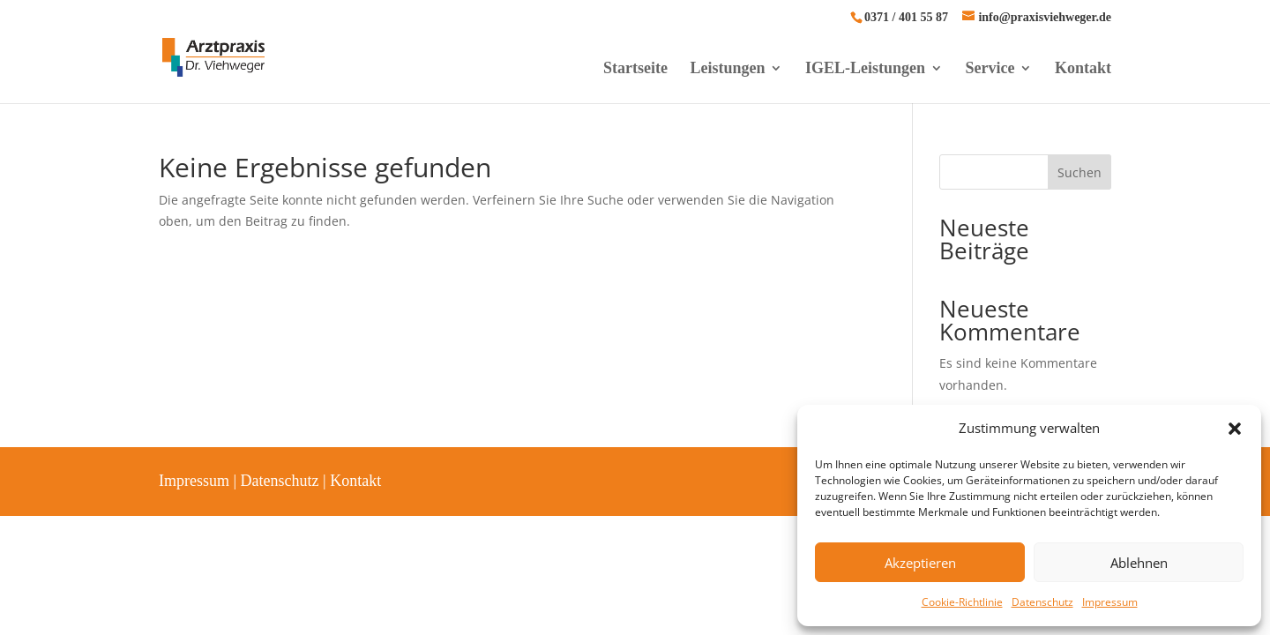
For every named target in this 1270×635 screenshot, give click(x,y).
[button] (1235, 428)
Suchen (1079, 172)
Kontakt (1083, 69)
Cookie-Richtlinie (962, 601)
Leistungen (727, 69)
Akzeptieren (920, 563)
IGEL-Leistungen (865, 69)
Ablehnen (1139, 563)
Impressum (1110, 601)
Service (990, 69)
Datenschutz (1042, 601)
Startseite (635, 69)
